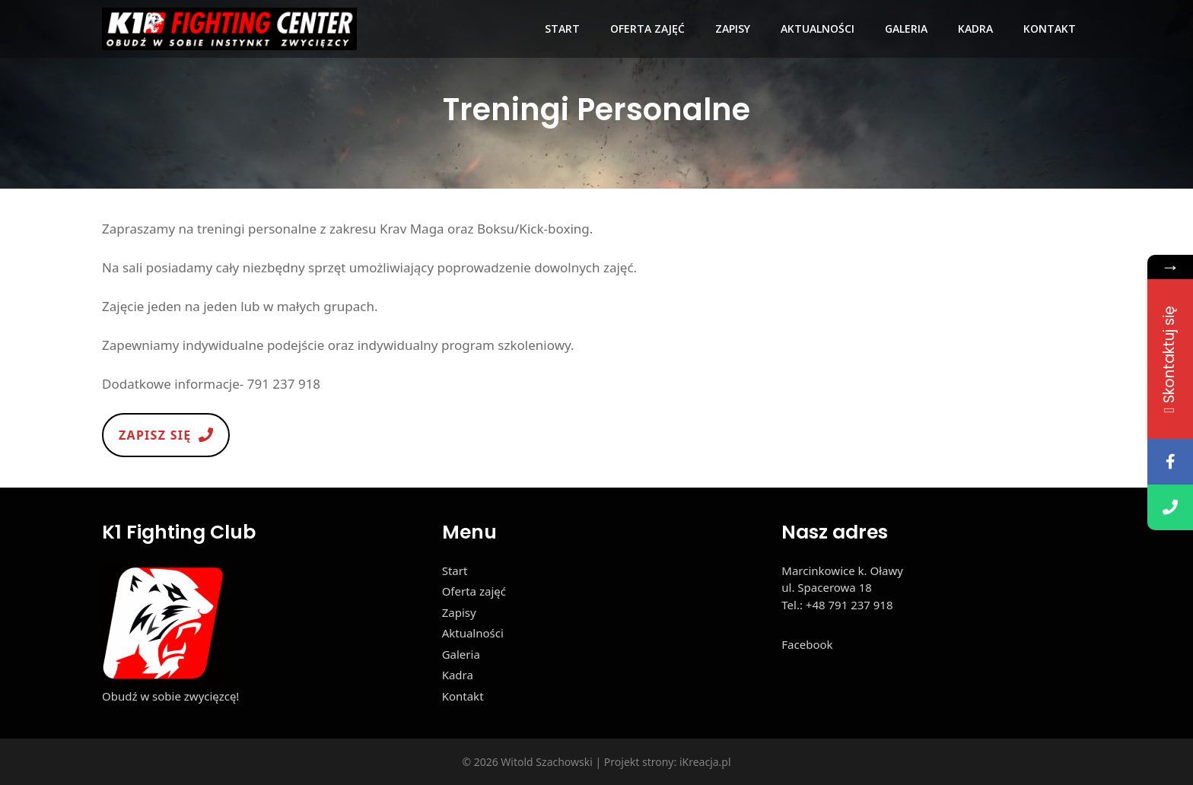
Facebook (806, 644)
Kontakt (1049, 28)
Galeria (906, 28)
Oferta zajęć (647, 28)
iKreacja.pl (705, 762)
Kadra (975, 28)
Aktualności (817, 28)
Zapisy (732, 28)
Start (562, 28)
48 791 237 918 (852, 604)
